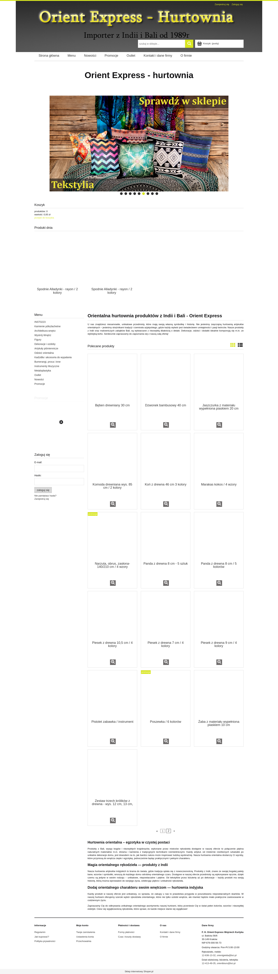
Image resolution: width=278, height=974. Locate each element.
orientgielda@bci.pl (227, 955)
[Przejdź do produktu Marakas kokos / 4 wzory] (218, 457)
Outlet (37, 375)
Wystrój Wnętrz (42, 335)
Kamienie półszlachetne (47, 326)
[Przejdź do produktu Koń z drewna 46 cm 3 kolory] (165, 457)
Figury (37, 339)
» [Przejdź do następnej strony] (174, 830)
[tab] (121, 193)
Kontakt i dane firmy (170, 932)
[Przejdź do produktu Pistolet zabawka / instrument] (112, 695)
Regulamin (39, 932)
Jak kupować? (41, 936)
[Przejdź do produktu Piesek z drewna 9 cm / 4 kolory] (218, 616)
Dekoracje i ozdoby (44, 344)
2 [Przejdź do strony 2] (168, 830)
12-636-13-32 (209, 955)
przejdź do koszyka (44, 217)
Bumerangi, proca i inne (47, 361)
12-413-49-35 (209, 963)
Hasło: (37, 475)
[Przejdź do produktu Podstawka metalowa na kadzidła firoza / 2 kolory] (59, 438)
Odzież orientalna (44, 352)
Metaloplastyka (42, 370)
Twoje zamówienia (85, 932)
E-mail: (38, 462)
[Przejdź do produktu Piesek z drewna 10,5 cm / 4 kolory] (112, 616)
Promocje (39, 383)
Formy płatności (126, 932)
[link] (117, 143)
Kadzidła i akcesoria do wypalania (53, 357)
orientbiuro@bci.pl (226, 963)
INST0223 (40, 321)
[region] (139, 143)
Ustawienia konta (85, 936)
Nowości (39, 379)
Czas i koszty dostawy (129, 936)
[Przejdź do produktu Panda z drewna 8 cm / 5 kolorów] (218, 537)
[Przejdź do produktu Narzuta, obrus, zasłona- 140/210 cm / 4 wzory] (112, 537)
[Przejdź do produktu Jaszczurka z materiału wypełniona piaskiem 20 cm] (218, 378)
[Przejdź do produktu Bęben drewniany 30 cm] (112, 378)
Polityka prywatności (44, 941)
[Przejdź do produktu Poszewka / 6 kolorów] (165, 695)
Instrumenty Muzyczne (46, 366)
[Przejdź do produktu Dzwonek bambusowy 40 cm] (165, 378)
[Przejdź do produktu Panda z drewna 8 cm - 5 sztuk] (165, 537)
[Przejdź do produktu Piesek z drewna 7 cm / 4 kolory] (165, 616)
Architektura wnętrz (45, 330)
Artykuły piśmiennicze (46, 348)
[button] (113, 425)
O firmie (164, 936)
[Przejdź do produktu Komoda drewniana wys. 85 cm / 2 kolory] (112, 457)
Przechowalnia (83, 941)
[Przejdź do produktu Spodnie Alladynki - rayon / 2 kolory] (57, 266)
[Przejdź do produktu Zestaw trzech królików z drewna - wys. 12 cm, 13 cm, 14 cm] (112, 774)
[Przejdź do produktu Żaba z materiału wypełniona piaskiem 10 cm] (218, 695)
